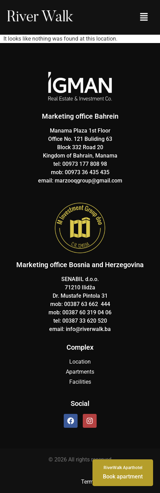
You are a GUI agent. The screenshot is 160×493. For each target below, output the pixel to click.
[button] (144, 17)
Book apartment (123, 472)
